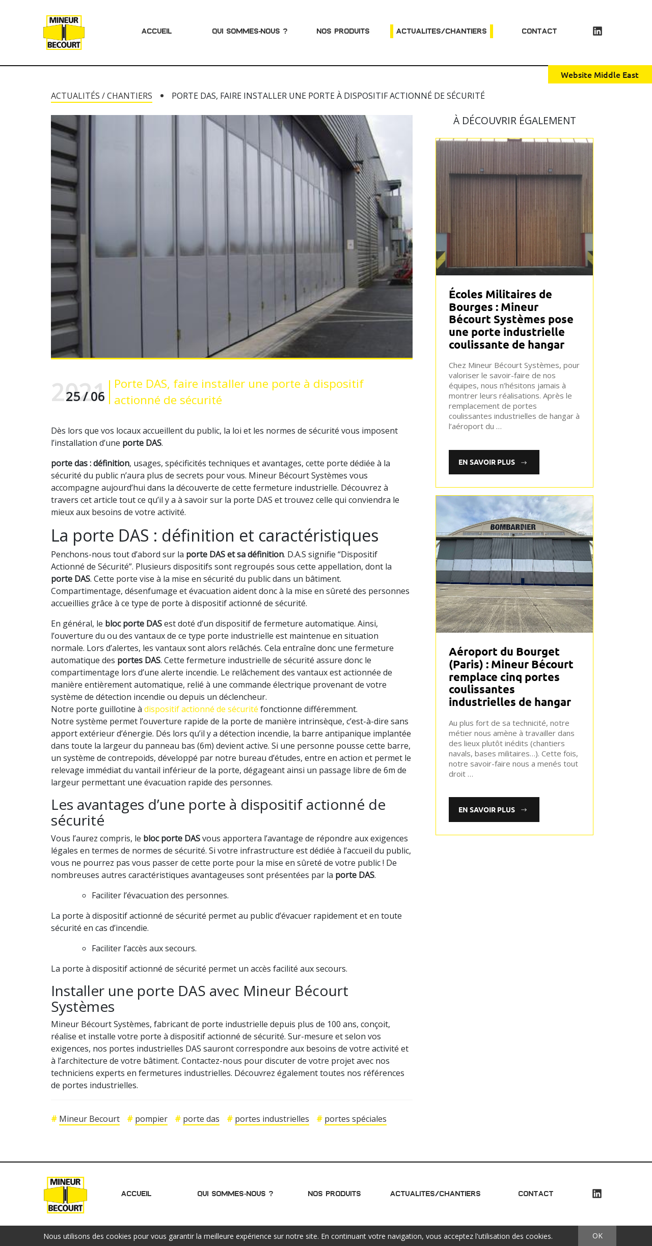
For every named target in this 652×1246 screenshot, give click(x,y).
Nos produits (343, 31)
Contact (539, 31)
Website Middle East (600, 74)
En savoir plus (490, 462)
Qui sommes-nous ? (250, 31)
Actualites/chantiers (441, 31)
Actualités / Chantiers (101, 95)
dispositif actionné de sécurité (201, 709)
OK (597, 1235)
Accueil (157, 31)
